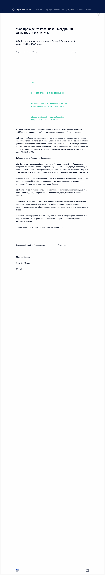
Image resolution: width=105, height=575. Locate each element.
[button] (3, 3)
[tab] (17, 570)
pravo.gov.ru (75, 52)
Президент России (24, 3)
